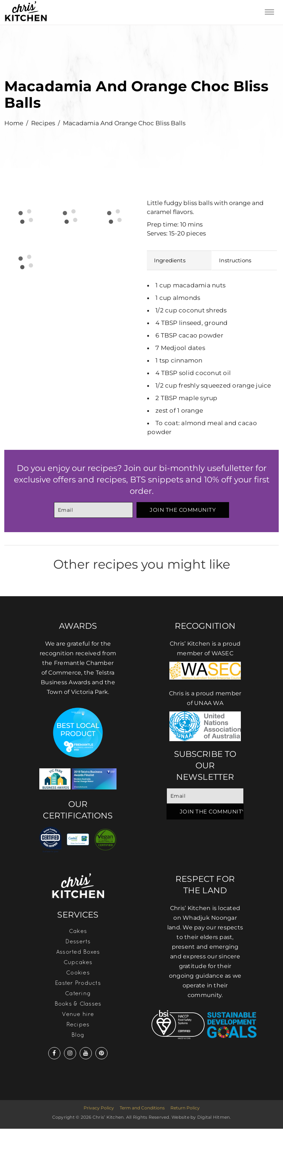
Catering (78, 993)
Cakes (78, 931)
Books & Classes (78, 1003)
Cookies (78, 972)
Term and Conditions (142, 1107)
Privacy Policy (99, 1107)
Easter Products (78, 982)
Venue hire (78, 1014)
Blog (77, 1034)
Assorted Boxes (78, 951)
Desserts (78, 941)
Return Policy (185, 1107)
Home (13, 123)
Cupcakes (78, 962)
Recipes (43, 123)
